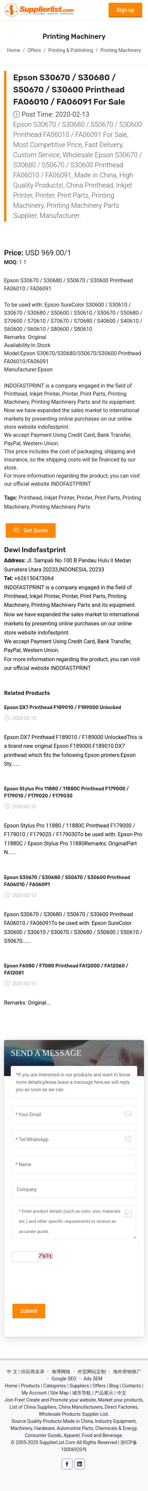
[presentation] (63, 1282)
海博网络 (61, 1371)
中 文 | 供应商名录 (26, 1371)
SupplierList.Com (57, 1442)
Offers (34, 50)
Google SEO (64, 1378)
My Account (34, 1393)
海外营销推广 (127, 1371)
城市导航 (81, 1393)
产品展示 (103, 1393)
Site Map (59, 1393)
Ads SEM (92, 1378)
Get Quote (30, 530)
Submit (28, 1311)
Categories (54, 1385)
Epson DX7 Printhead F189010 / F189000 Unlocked (62, 707)
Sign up (125, 10)
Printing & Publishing (70, 50)
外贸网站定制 (92, 1371)
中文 (121, 1393)
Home (13, 50)
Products (30, 1385)
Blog (114, 1385)
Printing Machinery (120, 50)
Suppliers (79, 1385)
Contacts (131, 1385)
